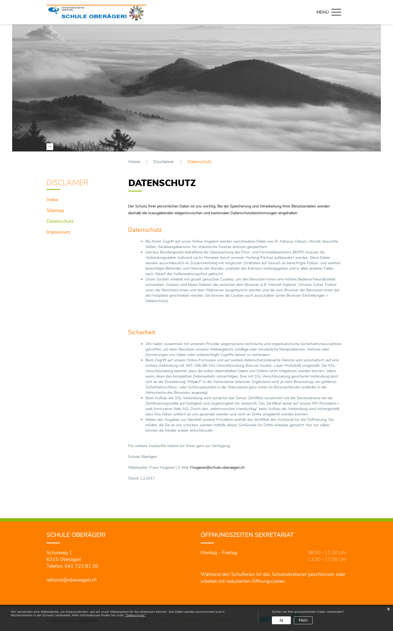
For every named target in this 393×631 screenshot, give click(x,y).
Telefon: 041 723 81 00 (72, 566)
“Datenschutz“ (135, 615)
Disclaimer (67, 183)
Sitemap (55, 210)
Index (52, 199)
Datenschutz (74, 220)
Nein (303, 620)
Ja (281, 620)
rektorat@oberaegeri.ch (71, 580)
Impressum (58, 232)
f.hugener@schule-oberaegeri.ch (217, 467)
